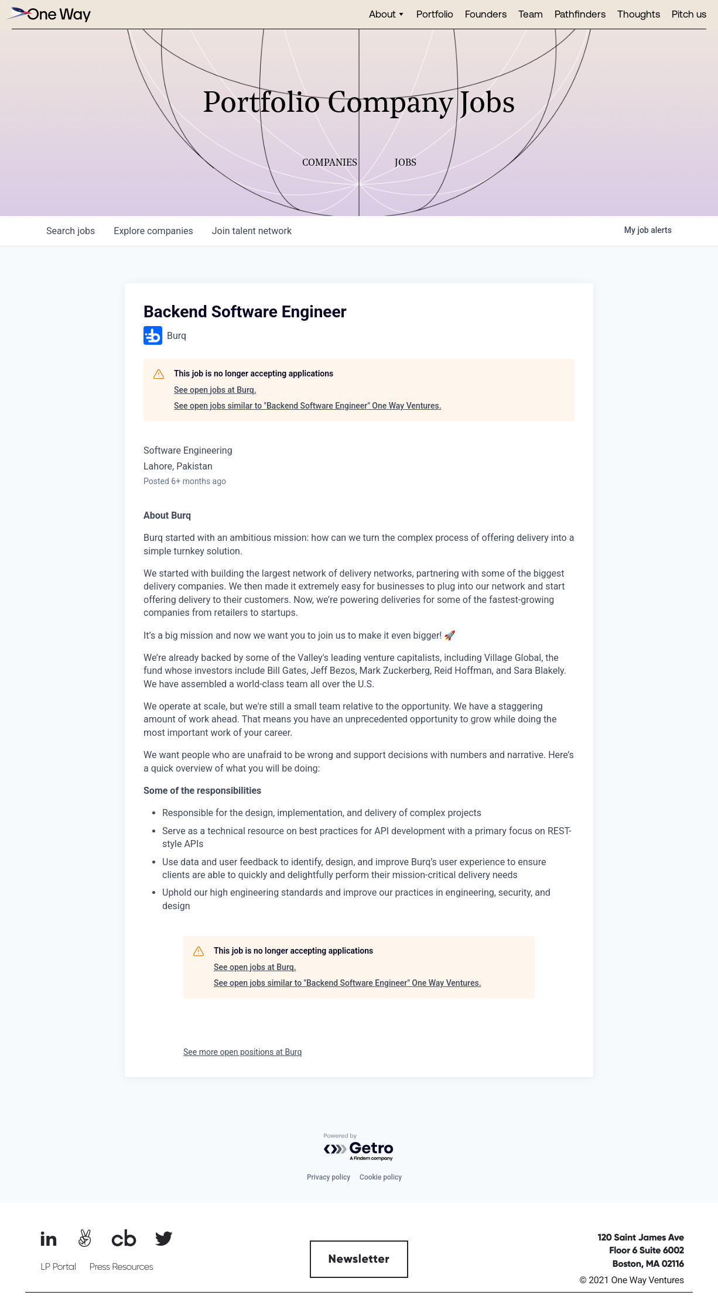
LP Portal (58, 1267)
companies (153, 231)
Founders (486, 13)
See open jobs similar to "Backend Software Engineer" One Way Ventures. (308, 405)
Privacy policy (328, 1177)
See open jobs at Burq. (215, 390)
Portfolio (434, 13)
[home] (47, 14)
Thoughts (638, 13)
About (382, 13)
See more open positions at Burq (242, 1052)
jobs (70, 231)
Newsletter (359, 1259)
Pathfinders (580, 13)
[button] (387, 14)
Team (530, 13)
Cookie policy (381, 1177)
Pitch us (689, 13)
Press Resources (121, 1267)
